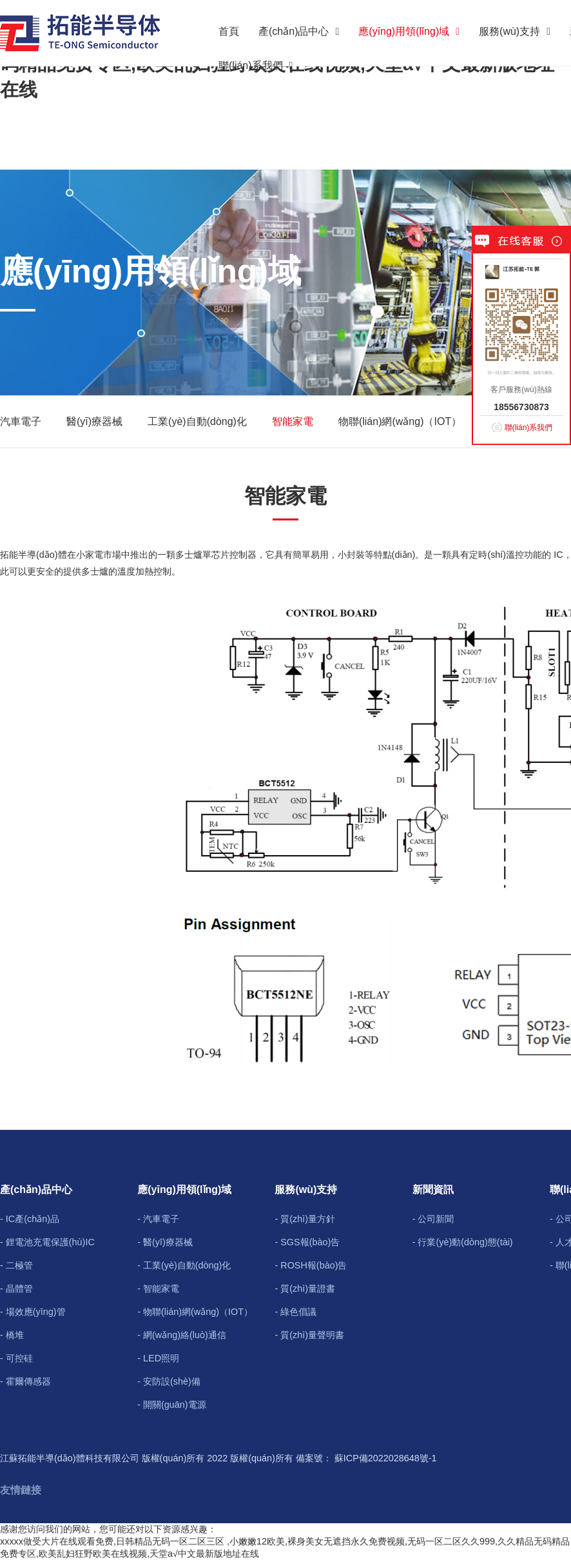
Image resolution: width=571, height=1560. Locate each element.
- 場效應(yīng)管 (33, 1312)
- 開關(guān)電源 (171, 1404)
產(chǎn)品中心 (298, 31)
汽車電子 (20, 421)
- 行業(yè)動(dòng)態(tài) (462, 1242)
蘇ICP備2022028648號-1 (385, 1458)
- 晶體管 (16, 1288)
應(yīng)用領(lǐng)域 (409, 31)
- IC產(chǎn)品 (29, 1219)
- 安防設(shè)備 (168, 1381)
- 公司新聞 (433, 1219)
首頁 (228, 31)
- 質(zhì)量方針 (305, 1219)
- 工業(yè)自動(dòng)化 (184, 1265)
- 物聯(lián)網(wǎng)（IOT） (195, 1312)
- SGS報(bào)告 (307, 1242)
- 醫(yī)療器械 (165, 1242)
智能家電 (292, 421)
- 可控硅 (16, 1358)
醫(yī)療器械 (94, 421)
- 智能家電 (158, 1288)
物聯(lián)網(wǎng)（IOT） (399, 421)
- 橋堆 (12, 1335)
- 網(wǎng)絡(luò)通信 (181, 1335)
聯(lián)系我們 (255, 65)
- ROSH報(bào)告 (311, 1265)
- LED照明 (158, 1358)
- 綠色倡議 (295, 1312)
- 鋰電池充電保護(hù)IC (47, 1242)
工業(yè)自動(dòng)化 (197, 421)
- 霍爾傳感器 (25, 1381)
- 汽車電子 (158, 1219)
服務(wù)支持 (514, 31)
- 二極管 (16, 1265)
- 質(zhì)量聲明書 (309, 1335)
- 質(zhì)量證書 (305, 1288)
